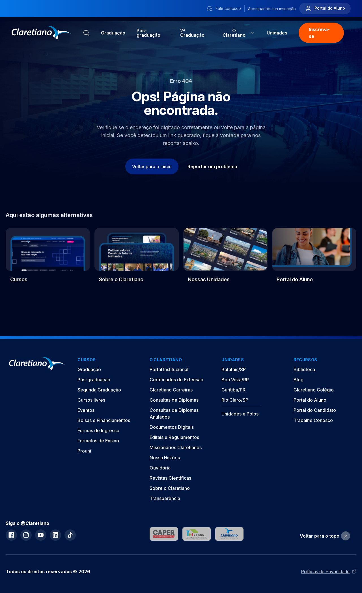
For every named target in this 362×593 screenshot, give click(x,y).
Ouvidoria (160, 468)
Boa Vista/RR (235, 379)
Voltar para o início (152, 166)
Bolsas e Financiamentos (103, 420)
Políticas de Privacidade (328, 571)
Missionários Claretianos (176, 447)
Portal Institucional (169, 369)
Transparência (165, 498)
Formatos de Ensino (98, 440)
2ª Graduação (192, 32)
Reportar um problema (212, 166)
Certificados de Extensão (176, 379)
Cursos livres (91, 400)
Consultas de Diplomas (174, 400)
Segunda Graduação (99, 390)
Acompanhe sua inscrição (272, 8)
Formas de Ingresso (98, 430)
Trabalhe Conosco (313, 420)
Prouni (84, 451)
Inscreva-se (319, 33)
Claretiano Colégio (314, 390)
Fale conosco (224, 9)
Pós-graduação (93, 379)
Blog (298, 379)
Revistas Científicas (170, 478)
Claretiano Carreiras (171, 390)
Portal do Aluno (325, 8)
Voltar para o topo (325, 536)
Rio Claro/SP (234, 400)
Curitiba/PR (233, 390)
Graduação (113, 33)
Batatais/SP (233, 369)
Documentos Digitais (172, 427)
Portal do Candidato (315, 410)
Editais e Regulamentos (174, 437)
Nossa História (165, 457)
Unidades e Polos (239, 414)
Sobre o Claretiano (170, 488)
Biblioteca (304, 369)
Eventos (85, 410)
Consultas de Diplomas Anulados (174, 413)
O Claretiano (239, 32)
